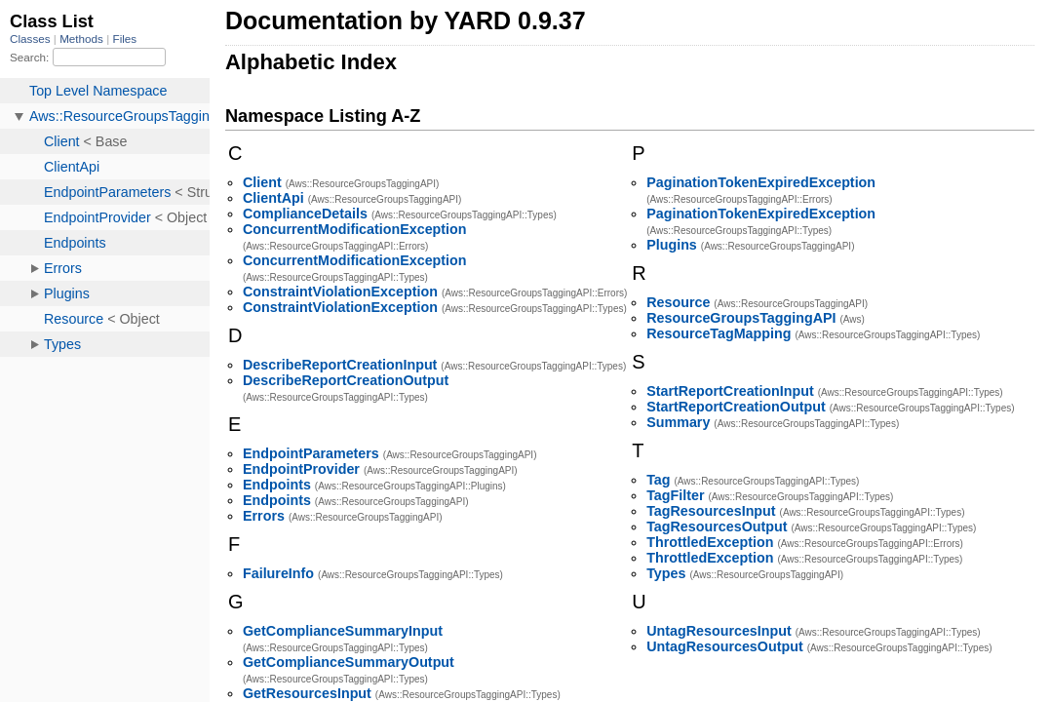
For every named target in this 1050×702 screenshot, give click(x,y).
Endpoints (277, 484)
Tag (658, 480)
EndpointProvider (301, 469)
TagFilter (675, 495)
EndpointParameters (311, 453)
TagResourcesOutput (716, 526)
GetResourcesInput (307, 693)
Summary (678, 422)
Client (262, 182)
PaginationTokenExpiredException (760, 182)
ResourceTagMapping (718, 333)
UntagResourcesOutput (724, 646)
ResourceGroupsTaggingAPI (741, 318)
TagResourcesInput (710, 511)
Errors (264, 516)
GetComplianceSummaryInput (343, 631)
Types (665, 573)
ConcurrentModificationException (355, 229)
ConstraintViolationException (340, 291)
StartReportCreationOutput (735, 406)
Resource (678, 302)
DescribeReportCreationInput (340, 364)
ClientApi (273, 198)
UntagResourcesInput (719, 631)
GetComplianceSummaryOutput (348, 662)
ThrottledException (709, 542)
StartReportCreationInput (730, 391)
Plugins (671, 245)
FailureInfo (278, 573)
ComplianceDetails (305, 213)
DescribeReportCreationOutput (345, 380)
